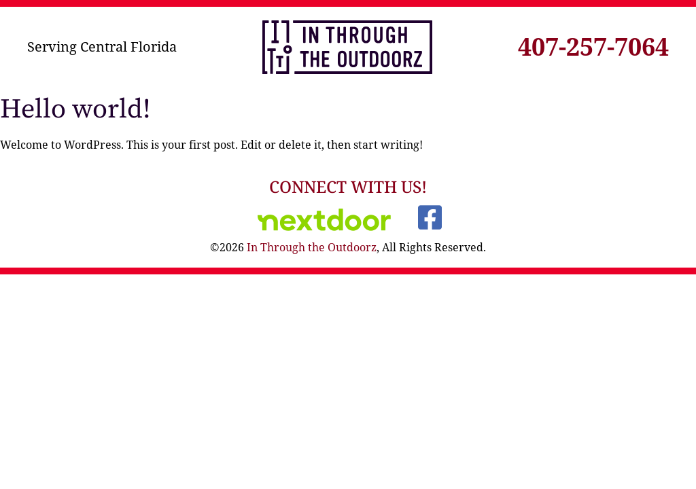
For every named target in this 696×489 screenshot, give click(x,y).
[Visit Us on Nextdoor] (324, 220)
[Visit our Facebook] (429, 217)
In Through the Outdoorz (312, 247)
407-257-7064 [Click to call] (593, 46)
